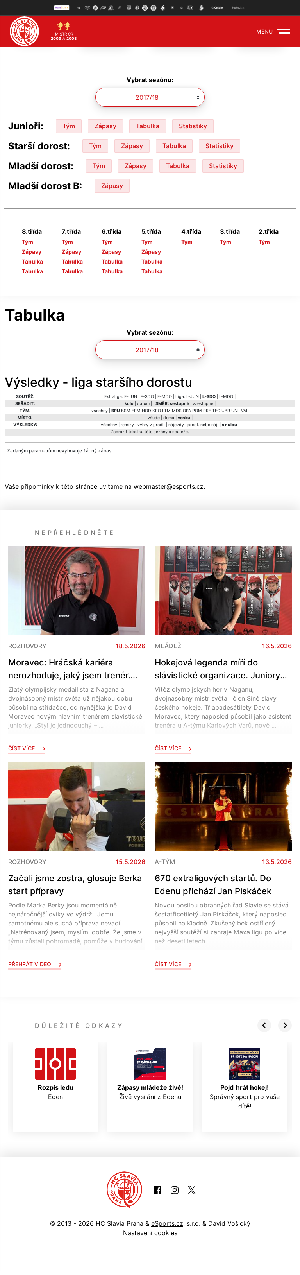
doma (168, 417)
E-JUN (130, 396)
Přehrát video (34, 964)
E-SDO (147, 396)
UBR (225, 410)
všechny (99, 410)
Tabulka (147, 126)
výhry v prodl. (151, 424)
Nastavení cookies (150, 1233)
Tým (68, 126)
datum (143, 403)
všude (154, 417)
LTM (166, 410)
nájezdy (176, 424)
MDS (177, 410)
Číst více (26, 748)
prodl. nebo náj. (203, 424)
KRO (156, 410)
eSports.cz (167, 1223)
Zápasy (105, 126)
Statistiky (193, 126)
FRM (136, 410)
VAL (244, 410)
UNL (235, 410)
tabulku (136, 431)
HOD (146, 410)
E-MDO (164, 396)
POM (197, 410)
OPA (187, 410)
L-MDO (226, 396)
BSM (125, 410)
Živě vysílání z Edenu (150, 1074)
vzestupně (203, 403)
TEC (216, 410)
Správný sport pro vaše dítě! (245, 1079)
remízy (127, 424)
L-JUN (192, 396)
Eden (55, 1074)
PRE (207, 410)
